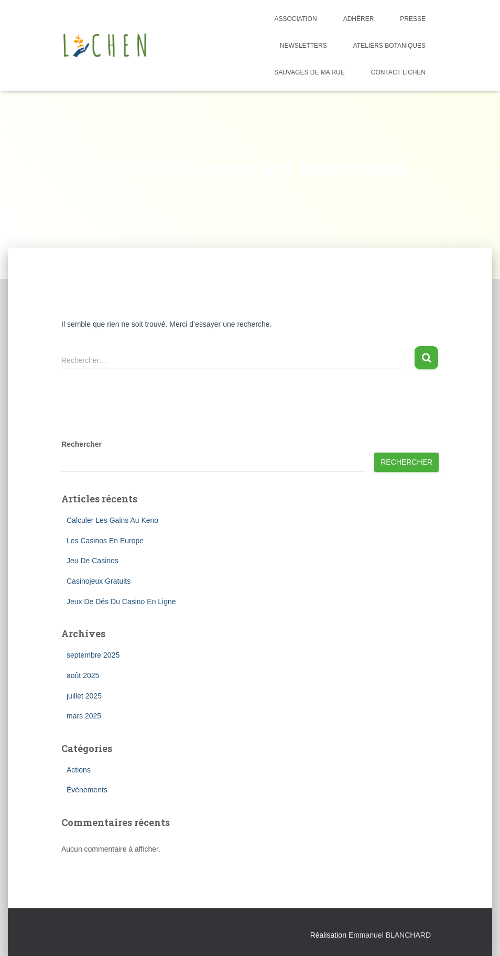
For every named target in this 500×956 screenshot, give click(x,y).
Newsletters (303, 45)
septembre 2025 (93, 655)
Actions (79, 770)
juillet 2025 (84, 696)
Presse (413, 19)
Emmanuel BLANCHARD (390, 935)
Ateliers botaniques (389, 45)
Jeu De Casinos (92, 560)
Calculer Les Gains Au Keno (112, 520)
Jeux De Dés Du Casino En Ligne (121, 601)
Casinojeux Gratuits (99, 581)
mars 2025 (84, 716)
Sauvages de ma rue (309, 72)
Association (296, 19)
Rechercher (81, 444)
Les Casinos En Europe (105, 540)
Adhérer (358, 19)
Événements (87, 790)
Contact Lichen (398, 72)
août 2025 (83, 675)
